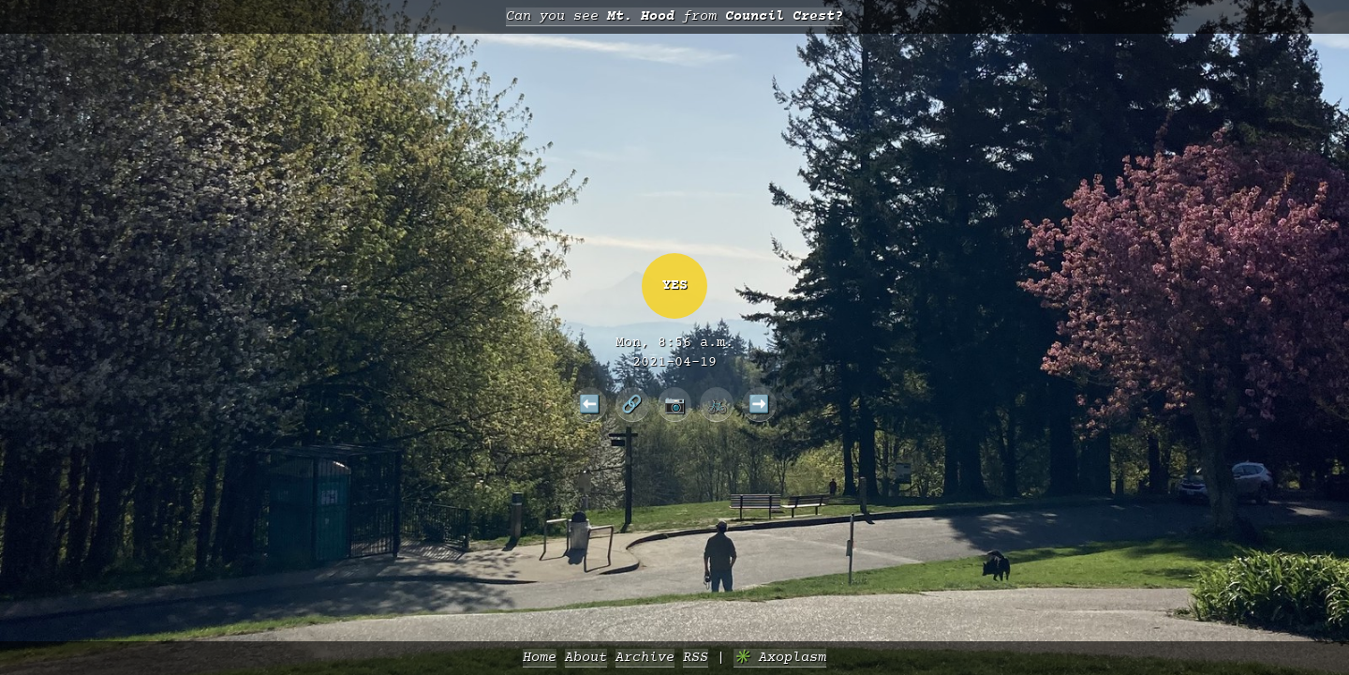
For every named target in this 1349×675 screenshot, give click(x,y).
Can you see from (674, 16)
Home (539, 658)
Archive (644, 658)
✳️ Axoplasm (780, 658)
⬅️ (589, 404)
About (586, 658)
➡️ (759, 404)
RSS (695, 658)
